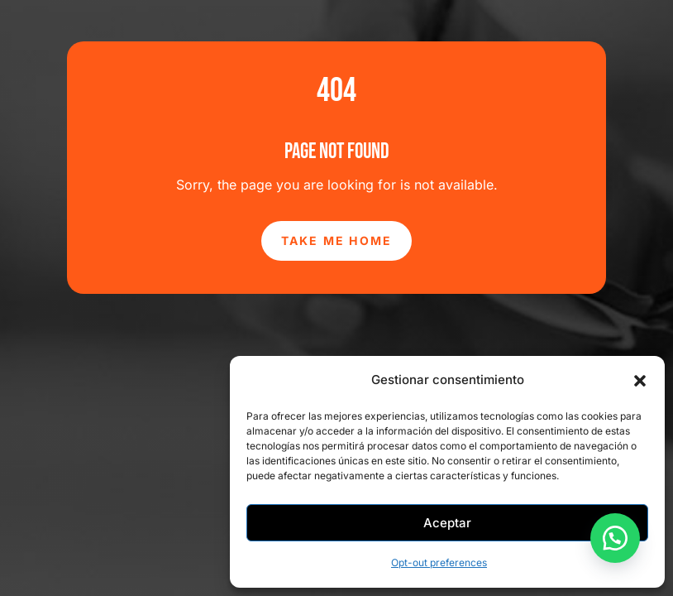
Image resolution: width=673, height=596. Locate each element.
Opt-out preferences (439, 562)
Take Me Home (337, 240)
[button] (640, 380)
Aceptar (447, 523)
